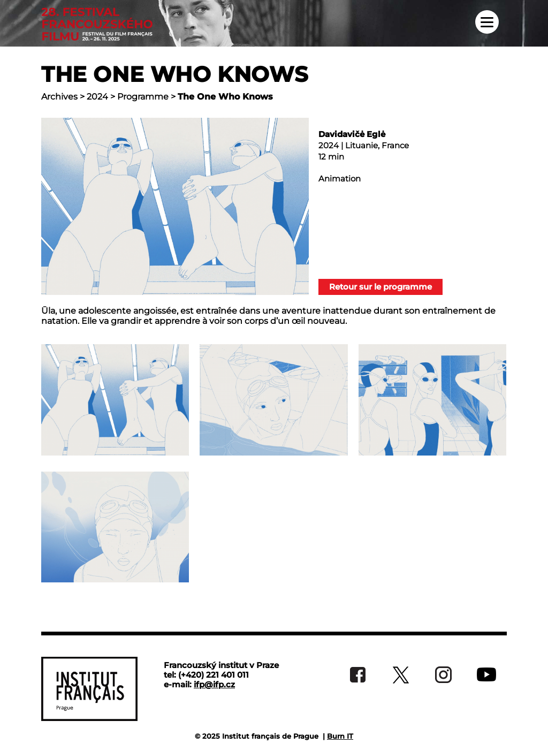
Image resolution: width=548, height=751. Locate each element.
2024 (97, 97)
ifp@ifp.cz (214, 684)
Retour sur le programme (380, 287)
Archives (59, 97)
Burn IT (340, 736)
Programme (143, 97)
